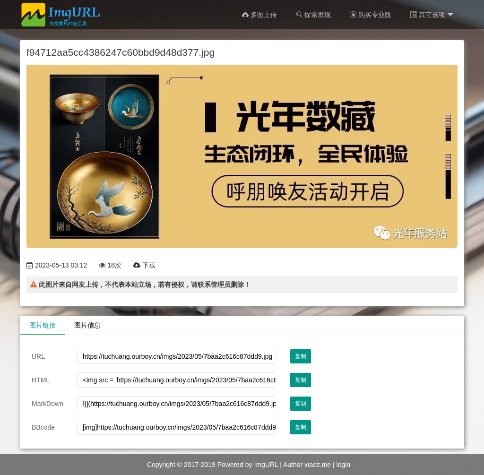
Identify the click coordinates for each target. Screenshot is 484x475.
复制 (300, 356)
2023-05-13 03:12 (56, 265)
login (344, 464)
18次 (110, 265)
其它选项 (431, 15)
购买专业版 (370, 14)
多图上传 (259, 14)
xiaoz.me (317, 464)
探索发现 (313, 14)
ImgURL (266, 464)
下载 (144, 265)
